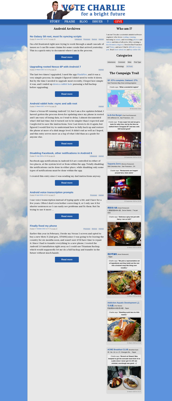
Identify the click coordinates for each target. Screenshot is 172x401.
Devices (94, 39)
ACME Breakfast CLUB (118, 350)
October (39, 229)
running (132, 37)
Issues (97, 21)
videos (108, 42)
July (38, 156)
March (39, 70)
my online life (135, 50)
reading (126, 37)
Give (118, 21)
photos (136, 39)
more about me (120, 50)
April (38, 195)
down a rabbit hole (62, 84)
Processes (86, 39)
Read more (66, 57)
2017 (41, 39)
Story (55, 21)
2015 (43, 229)
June (38, 39)
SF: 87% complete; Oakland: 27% (123, 80)
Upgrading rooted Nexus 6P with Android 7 (55, 66)
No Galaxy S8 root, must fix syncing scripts (56, 36)
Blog (84, 21)
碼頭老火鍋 (112, 208)
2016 (41, 156)
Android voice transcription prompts (51, 192)
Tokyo (112, 47)
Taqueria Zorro (114, 164)
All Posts (129, 66)
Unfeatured (78, 39)
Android (101, 39)
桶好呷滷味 (112, 254)
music (118, 39)
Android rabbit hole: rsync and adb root (53, 103)
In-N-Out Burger (115, 115)
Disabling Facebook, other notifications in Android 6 (61, 153)
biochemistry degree (114, 44)
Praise (69, 21)
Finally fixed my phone (43, 225)
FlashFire (82, 74)
